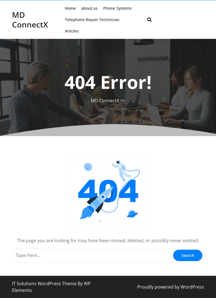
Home (70, 8)
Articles (72, 31)
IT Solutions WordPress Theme (45, 284)
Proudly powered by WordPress (170, 287)
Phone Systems (117, 8)
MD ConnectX (30, 19)
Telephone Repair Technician (92, 19)
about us (89, 8)
